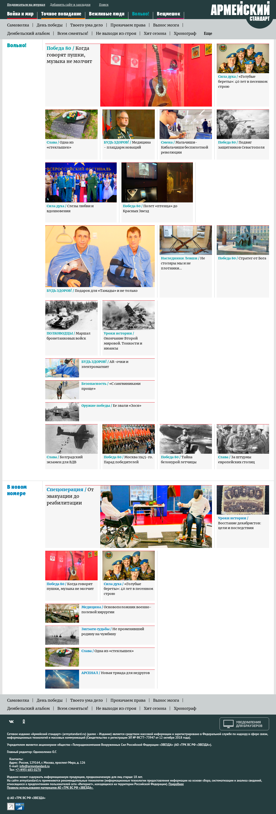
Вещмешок (168, 14)
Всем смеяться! (72, 33)
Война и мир (20, 14)
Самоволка (18, 25)
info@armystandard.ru (35, 766)
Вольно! (141, 14)
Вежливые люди (106, 14)
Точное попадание (61, 14)
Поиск (104, 4)
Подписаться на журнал (26, 4)
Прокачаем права (128, 25)
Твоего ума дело (86, 25)
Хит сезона (155, 33)
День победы (50, 25)
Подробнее (176, 784)
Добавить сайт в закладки (70, 4)
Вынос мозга (166, 25)
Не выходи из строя (116, 33)
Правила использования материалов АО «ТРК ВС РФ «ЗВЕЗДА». (50, 788)
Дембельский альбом (28, 33)
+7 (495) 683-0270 (28, 770)
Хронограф (185, 33)
